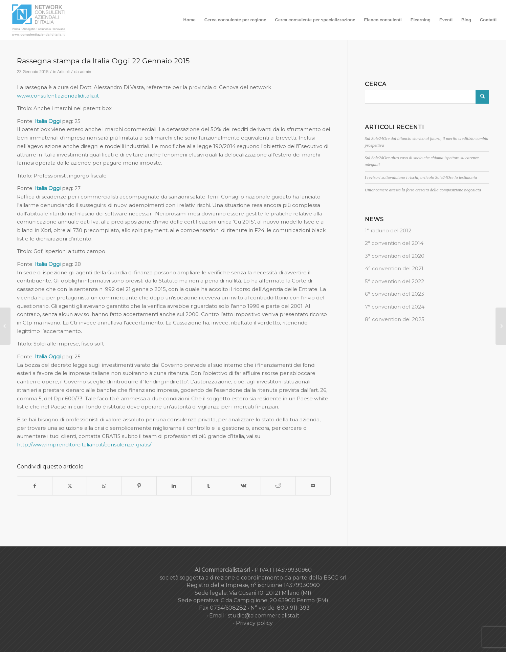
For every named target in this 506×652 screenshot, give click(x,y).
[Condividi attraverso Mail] (313, 486)
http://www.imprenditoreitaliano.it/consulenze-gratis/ (84, 444)
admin (85, 71)
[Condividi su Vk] (243, 486)
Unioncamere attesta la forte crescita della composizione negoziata (423, 190)
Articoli (63, 71)
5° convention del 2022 (394, 281)
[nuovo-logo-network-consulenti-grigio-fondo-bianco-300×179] (38, 20)
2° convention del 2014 (394, 243)
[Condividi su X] (69, 486)
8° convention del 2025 (394, 319)
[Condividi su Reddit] (278, 486)
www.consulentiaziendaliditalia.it (58, 95)
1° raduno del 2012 (388, 230)
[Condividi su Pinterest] (139, 486)
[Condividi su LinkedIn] (174, 486)
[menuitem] (189, 20)
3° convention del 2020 (394, 256)
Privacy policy (254, 623)
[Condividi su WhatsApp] (104, 486)
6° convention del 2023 (394, 294)
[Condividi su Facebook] (34, 486)
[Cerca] (427, 97)
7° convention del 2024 (394, 306)
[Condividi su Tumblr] (209, 486)
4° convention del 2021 (394, 268)
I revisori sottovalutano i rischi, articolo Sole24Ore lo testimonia (421, 177)
